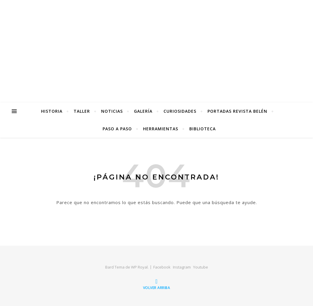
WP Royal (139, 267)
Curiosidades (180, 111)
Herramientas (160, 128)
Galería (143, 111)
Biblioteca (202, 128)
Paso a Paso (117, 128)
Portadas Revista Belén (237, 111)
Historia (51, 111)
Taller (82, 111)
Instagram (182, 267)
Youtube (200, 267)
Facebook (162, 267)
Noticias (112, 111)
